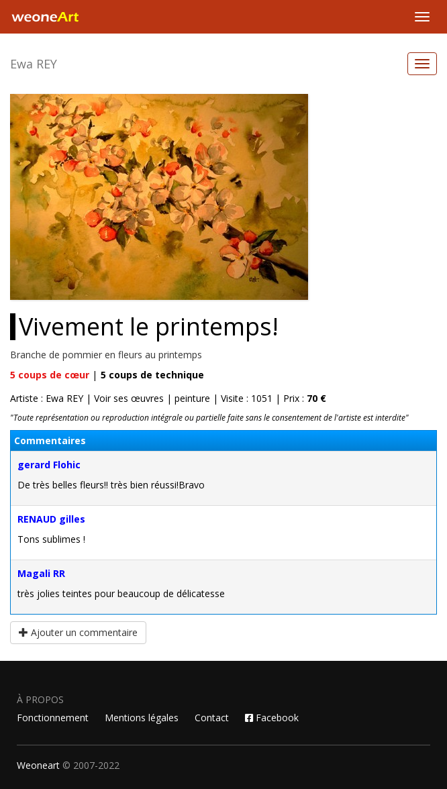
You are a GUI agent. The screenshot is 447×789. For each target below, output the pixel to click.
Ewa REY (33, 64)
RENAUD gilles (51, 519)
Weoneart (38, 765)
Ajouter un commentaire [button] (78, 632)
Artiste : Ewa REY (46, 398)
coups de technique (152, 374)
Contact (212, 717)
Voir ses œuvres (129, 398)
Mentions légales (142, 717)
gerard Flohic (49, 464)
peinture (192, 398)
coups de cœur (49, 374)
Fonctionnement (53, 717)
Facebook (272, 717)
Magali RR (41, 573)
